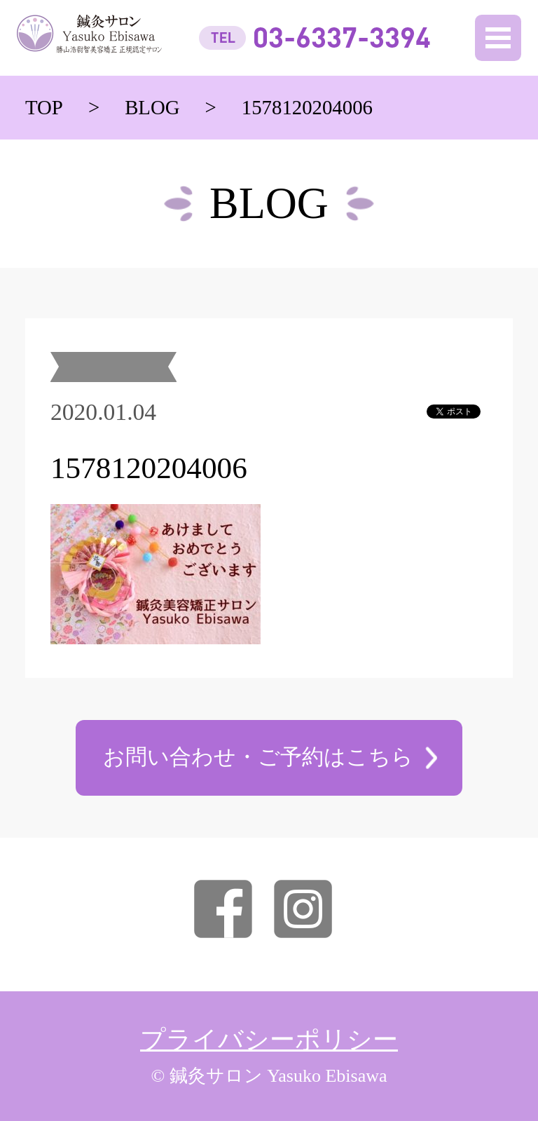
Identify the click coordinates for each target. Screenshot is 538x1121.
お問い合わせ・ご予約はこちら (258, 757)
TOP (44, 107)
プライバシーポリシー (269, 1040)
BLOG (152, 107)
